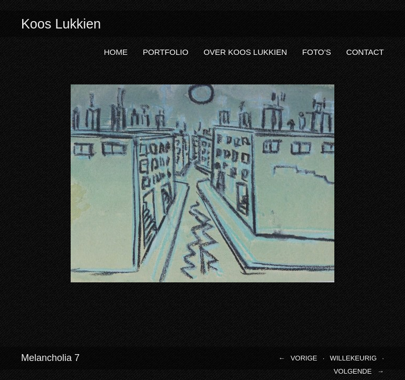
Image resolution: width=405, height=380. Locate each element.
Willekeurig (353, 358)
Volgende (353, 371)
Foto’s (316, 52)
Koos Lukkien (61, 23)
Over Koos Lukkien (245, 52)
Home (116, 52)
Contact (365, 52)
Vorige (304, 358)
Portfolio (165, 52)
